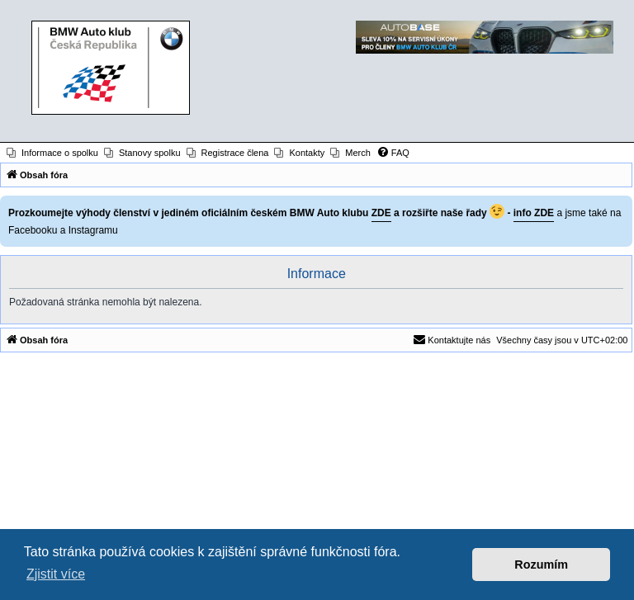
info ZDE (533, 213)
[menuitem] (52, 153)
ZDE (381, 213)
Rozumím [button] (541, 564)
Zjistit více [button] (55, 574)
